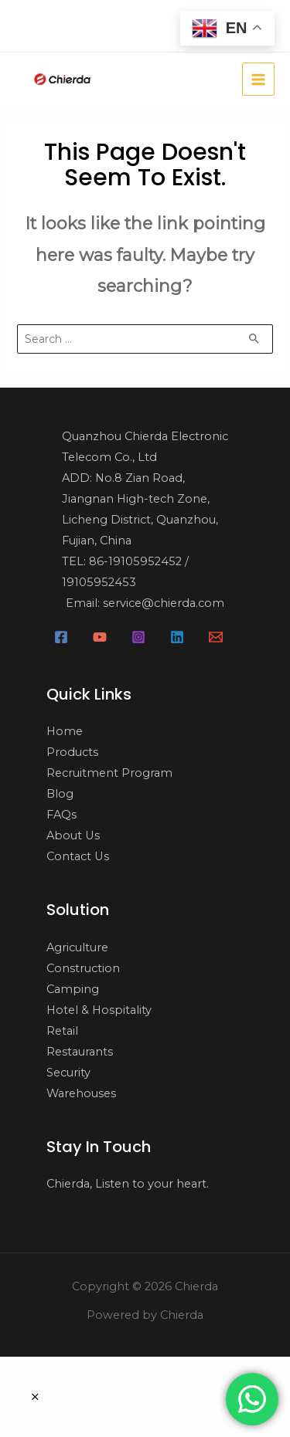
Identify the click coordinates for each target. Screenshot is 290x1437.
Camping (72, 989)
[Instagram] (138, 637)
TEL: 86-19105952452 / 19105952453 (125, 571)
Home (64, 731)
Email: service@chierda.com (145, 603)
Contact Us (77, 856)
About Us (73, 835)
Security (68, 1072)
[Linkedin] (177, 637)
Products (72, 752)
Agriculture (77, 947)
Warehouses (81, 1093)
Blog (59, 794)
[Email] (215, 637)
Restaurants (79, 1052)
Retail (62, 1031)
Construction (83, 968)
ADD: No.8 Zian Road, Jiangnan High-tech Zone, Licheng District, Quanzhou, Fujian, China (140, 509)
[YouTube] (99, 637)
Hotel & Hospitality (99, 1010)
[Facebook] (61, 637)
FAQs (61, 815)
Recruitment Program (109, 773)
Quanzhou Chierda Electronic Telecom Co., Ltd (145, 446)
